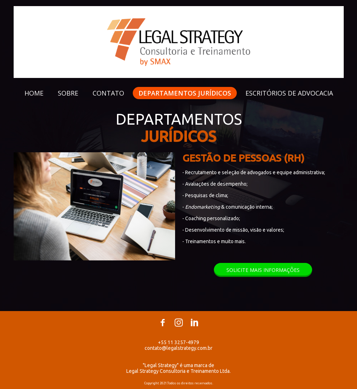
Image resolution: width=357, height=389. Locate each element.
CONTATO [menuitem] (108, 93)
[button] (263, 270)
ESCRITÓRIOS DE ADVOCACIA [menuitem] (289, 93)
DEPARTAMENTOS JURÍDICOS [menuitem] (184, 93)
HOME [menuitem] (33, 93)
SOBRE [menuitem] (68, 93)
